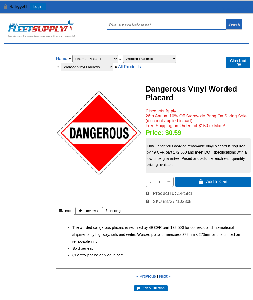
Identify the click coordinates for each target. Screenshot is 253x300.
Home (62, 58)
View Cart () (232, 9)
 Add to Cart (213, 181)
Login (37, 7)
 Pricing (113, 210)
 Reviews (88, 210)
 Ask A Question (151, 288)
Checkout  (238, 63)
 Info (65, 210)
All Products (129, 66)
